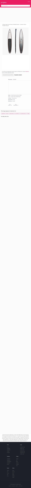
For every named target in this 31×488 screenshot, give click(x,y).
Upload (29, 1)
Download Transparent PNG (8, 74)
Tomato (8, 451)
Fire (7, 471)
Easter (8, 464)
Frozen (17, 458)
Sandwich (8, 448)
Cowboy (17, 464)
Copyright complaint (18, 74)
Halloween (8, 460)
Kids (17, 465)
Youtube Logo (22, 449)
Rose (13, 473)
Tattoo (13, 477)
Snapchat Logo (22, 452)
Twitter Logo (22, 448)
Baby (17, 461)
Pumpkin (8, 452)
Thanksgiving (9, 461)
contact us (27, 71)
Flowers (13, 471)
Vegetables (8, 449)
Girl (16, 460)
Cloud (8, 470)
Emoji (13, 470)
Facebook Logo (22, 451)
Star (7, 474)
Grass (8, 473)
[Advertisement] (15, 15)
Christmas (8, 458)
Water (13, 474)
